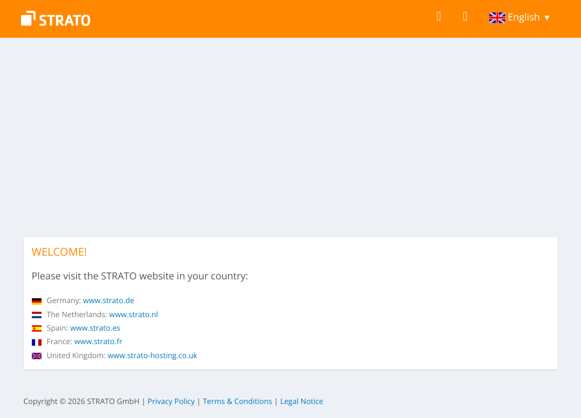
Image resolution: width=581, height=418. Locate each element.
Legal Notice (301, 401)
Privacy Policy (170, 401)
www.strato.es (76, 328)
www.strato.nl (95, 315)
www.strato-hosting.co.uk (114, 356)
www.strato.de (83, 301)
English (514, 17)
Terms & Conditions (237, 401)
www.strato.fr (77, 342)
